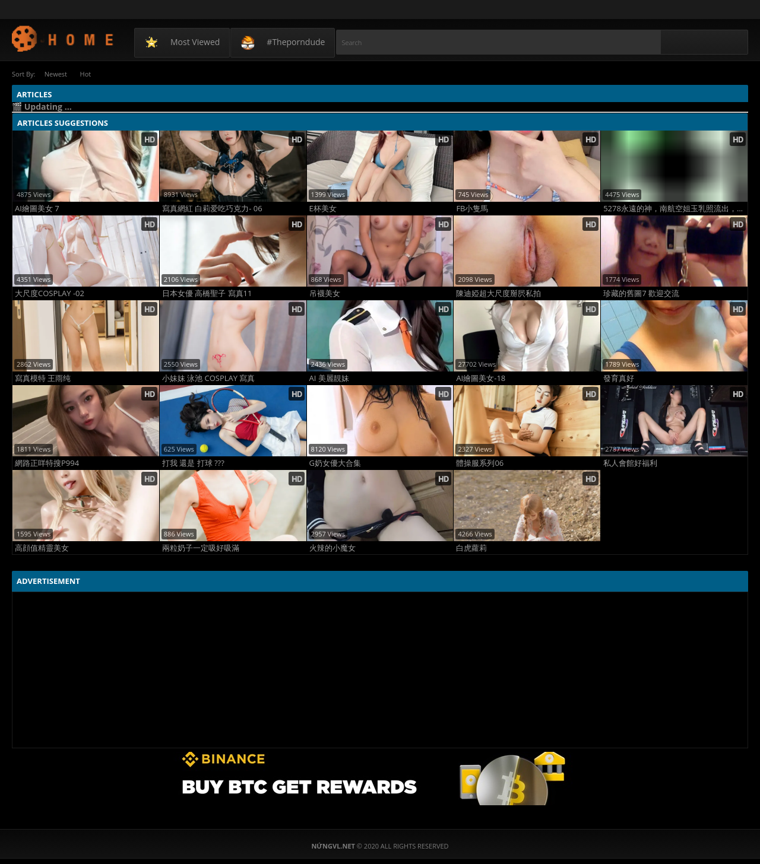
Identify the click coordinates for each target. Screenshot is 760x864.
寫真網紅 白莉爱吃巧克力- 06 (212, 208)
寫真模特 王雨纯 (43, 378)
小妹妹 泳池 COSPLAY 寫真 (208, 378)
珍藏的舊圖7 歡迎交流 (641, 293)
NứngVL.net (63, 38)
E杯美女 (323, 208)
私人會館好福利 (630, 463)
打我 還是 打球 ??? (193, 463)
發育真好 (618, 378)
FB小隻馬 (472, 208)
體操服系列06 (480, 463)
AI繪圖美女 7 (37, 208)
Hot (88, 73)
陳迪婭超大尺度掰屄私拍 (498, 293)
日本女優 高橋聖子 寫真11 (207, 293)
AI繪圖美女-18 (480, 378)
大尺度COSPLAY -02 (49, 293)
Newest (56, 73)
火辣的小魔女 (332, 547)
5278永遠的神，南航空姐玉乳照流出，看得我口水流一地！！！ (675, 208)
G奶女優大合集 (335, 463)
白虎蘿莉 (471, 547)
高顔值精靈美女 (42, 547)
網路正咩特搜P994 (47, 463)
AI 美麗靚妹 (329, 378)
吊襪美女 (324, 293)
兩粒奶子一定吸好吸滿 (200, 547)
